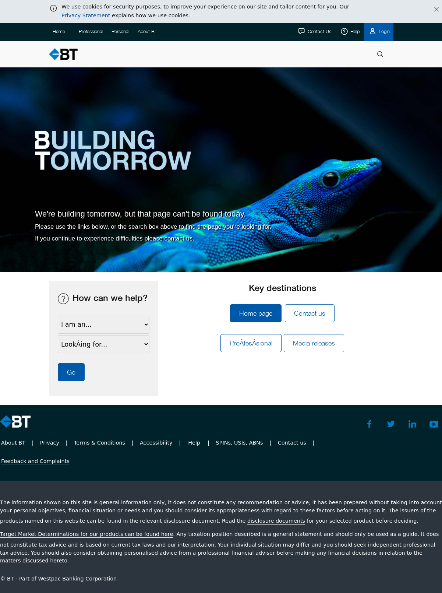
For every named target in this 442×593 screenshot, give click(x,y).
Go (71, 372)
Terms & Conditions (99, 443)
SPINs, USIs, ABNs (239, 443)
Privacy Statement (85, 15)
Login (383, 31)
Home (59, 31)
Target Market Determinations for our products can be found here (86, 534)
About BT (147, 31)
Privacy (49, 443)
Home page (255, 313)
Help (354, 31)
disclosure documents (276, 521)
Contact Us (318, 31)
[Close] (432, 9)
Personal (120, 31)
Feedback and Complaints (35, 461)
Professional (91, 31)
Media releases (314, 343)
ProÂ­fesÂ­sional (251, 343)
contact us (179, 238)
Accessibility (156, 443)
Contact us (309, 313)
